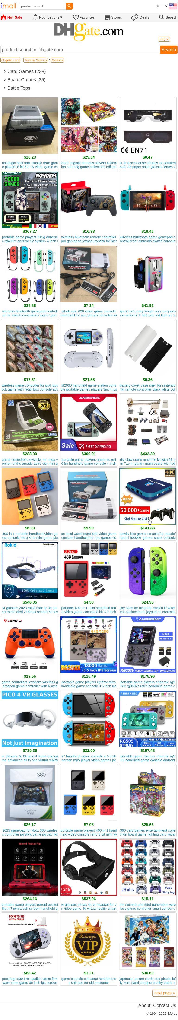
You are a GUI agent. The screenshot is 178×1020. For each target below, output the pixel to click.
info (164, 39)
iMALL (172, 1013)
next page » (164, 993)
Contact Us (164, 1005)
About (144, 1005)
